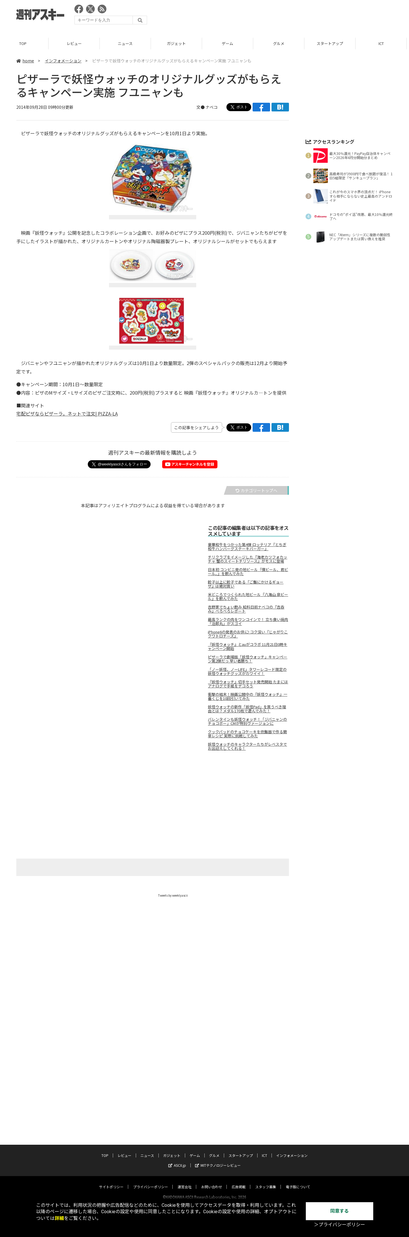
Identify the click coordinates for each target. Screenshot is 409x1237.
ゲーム (230, 43)
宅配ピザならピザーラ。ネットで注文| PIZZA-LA (67, 413)
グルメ (281, 43)
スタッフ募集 (265, 1089)
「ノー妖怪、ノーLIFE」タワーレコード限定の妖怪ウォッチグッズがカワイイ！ (247, 671)
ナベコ (212, 107)
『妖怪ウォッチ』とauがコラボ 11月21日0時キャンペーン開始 (247, 646)
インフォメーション (63, 61)
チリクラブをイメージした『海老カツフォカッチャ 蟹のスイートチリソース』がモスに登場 (247, 559)
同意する (339, 1211)
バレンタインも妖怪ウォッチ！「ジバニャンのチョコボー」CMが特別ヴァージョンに (247, 721)
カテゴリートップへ (256, 490)
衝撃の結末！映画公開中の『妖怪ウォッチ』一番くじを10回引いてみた (247, 696)
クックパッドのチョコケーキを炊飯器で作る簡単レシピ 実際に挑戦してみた (247, 734)
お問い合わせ (211, 1089)
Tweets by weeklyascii (173, 895)
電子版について (298, 1089)
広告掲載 (239, 1089)
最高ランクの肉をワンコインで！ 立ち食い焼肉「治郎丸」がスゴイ (248, 621)
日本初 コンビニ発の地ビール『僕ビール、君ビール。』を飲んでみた (248, 572)
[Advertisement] (287, 16)
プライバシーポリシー (150, 1089)
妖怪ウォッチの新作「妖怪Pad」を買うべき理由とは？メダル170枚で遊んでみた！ (247, 709)
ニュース (127, 43)
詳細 (59, 1218)
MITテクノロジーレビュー (218, 1067)
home (25, 61)
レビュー (76, 43)
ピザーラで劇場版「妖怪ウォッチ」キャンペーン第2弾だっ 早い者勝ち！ (247, 659)
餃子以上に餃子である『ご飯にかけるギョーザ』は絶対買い (245, 584)
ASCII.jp (177, 1067)
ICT (264, 1057)
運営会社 (185, 1089)
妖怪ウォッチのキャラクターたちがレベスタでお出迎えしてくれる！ (247, 746)
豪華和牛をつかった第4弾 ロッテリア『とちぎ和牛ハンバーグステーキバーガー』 (247, 547)
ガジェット (178, 43)
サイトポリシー (111, 1089)
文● (201, 107)
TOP (25, 43)
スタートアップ (332, 43)
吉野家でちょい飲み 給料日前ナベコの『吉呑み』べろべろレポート (246, 609)
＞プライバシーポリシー (339, 1224)
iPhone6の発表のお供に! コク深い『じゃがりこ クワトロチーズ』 (248, 634)
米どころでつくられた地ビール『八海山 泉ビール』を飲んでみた (248, 597)
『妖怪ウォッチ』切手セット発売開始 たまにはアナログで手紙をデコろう (248, 684)
